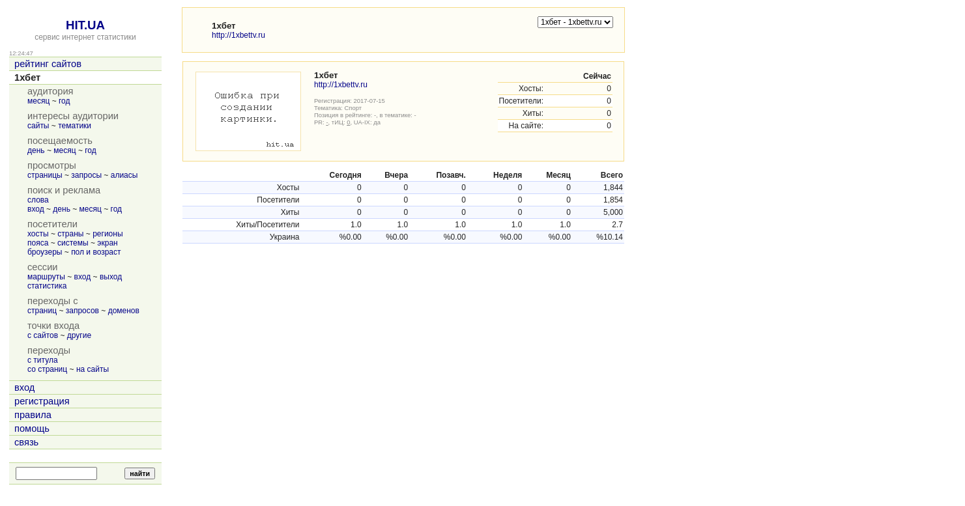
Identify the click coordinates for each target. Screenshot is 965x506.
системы (73, 242)
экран (107, 242)
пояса (37, 242)
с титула (42, 360)
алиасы (124, 175)
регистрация (42, 401)
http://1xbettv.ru (238, 35)
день (36, 150)
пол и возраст (96, 252)
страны (70, 233)
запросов (82, 310)
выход (111, 276)
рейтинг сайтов (47, 64)
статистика (46, 285)
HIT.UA (85, 25)
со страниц (47, 369)
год (64, 100)
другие (79, 335)
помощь (32, 428)
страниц (42, 310)
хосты (38, 233)
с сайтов (42, 335)
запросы (86, 175)
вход (35, 209)
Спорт (353, 107)
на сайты (92, 369)
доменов (123, 310)
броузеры (44, 252)
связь (26, 442)
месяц (38, 100)
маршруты (46, 276)
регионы (107, 233)
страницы (45, 175)
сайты (38, 125)
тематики (74, 125)
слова (38, 199)
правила (32, 415)
